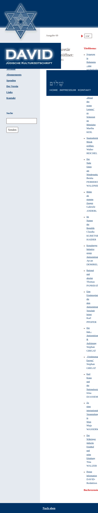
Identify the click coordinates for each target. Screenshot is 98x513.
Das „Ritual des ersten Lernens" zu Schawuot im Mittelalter (91, 109)
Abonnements (13, 74)
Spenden (11, 80)
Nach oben (49, 508)
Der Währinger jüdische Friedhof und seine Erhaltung (91, 446)
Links (9, 92)
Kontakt (11, 98)
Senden (12, 129)
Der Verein (12, 86)
